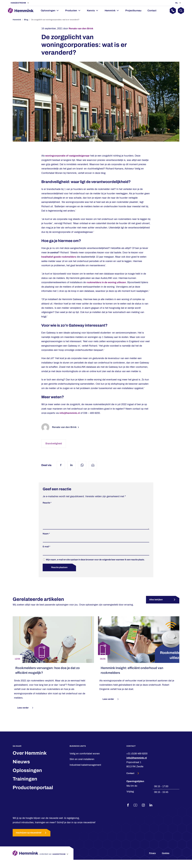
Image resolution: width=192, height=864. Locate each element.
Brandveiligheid (53, 443)
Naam (46, 538)
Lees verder (25, 712)
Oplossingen (48, 10)
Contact (151, 10)
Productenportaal (33, 791)
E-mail (46, 551)
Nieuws (21, 766)
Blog (26, 20)
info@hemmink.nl (69, 413)
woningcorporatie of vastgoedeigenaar (67, 155)
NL (176, 3)
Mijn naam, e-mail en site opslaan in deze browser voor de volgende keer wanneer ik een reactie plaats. (95, 564)
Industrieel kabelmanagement (85, 769)
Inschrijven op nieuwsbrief (31, 837)
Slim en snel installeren (82, 763)
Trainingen (25, 783)
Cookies (165, 857)
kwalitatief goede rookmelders (58, 256)
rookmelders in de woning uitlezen (106, 282)
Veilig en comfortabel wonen (85, 758)
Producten (71, 10)
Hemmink (110, 10)
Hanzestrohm (18, 3)
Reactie (47, 503)
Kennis (91, 10)
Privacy (152, 857)
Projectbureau (133, 10)
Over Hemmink (30, 757)
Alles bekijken (156, 604)
